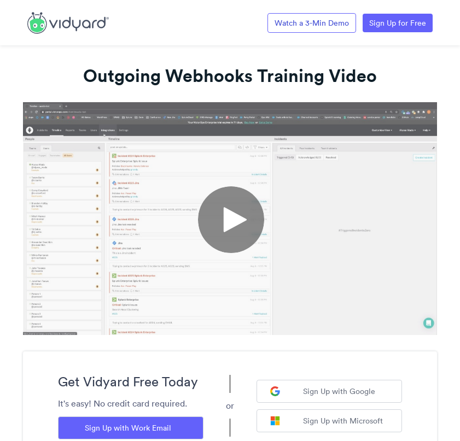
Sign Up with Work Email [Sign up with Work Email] (128, 428)
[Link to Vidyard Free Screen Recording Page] (68, 22)
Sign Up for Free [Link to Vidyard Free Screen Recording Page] (397, 23)
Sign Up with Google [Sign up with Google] (322, 391)
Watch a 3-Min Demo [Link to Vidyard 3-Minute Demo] (312, 23)
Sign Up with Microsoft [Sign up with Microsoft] (326, 421)
